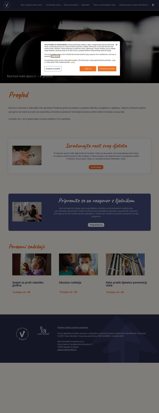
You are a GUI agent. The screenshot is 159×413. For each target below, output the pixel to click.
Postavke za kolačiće (53, 69)
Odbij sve (88, 69)
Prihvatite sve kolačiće (107, 69)
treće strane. (55, 56)
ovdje (113, 60)
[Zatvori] (116, 44)
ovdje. (73, 62)
